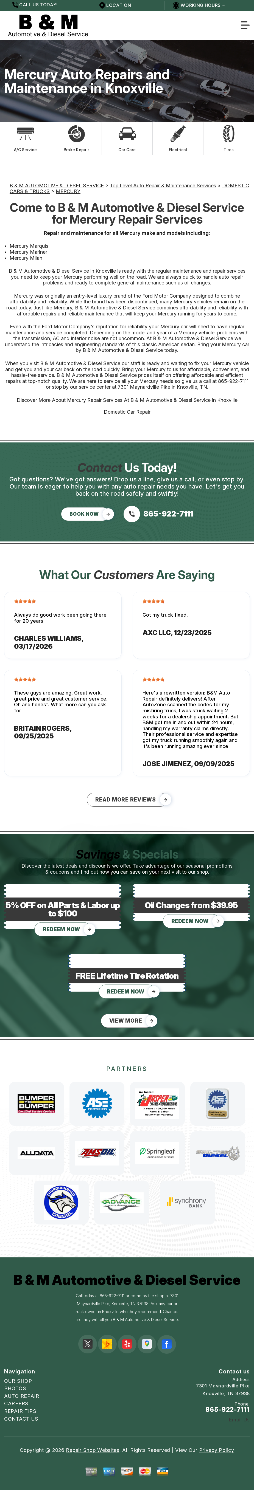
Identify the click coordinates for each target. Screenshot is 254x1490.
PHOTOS (15, 1388)
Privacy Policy (216, 1450)
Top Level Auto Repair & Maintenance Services (163, 185)
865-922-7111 (233, 381)
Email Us (239, 1419)
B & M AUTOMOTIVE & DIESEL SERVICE (57, 185)
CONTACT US (21, 1419)
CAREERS (16, 1403)
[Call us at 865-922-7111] (158, 514)
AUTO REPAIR (21, 1396)
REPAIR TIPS (20, 1411)
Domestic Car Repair (127, 412)
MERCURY (68, 191)
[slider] (25, 601)
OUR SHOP (18, 1381)
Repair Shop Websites (92, 1450)
